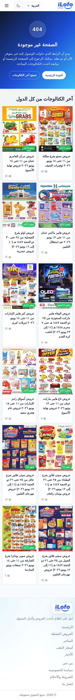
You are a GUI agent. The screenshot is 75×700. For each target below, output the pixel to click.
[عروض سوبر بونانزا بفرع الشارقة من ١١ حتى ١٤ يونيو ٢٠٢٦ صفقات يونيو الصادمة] (19, 529)
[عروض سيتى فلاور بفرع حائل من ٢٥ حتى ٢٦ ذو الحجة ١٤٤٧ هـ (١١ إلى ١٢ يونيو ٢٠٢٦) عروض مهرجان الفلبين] (19, 449)
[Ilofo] (62, 608)
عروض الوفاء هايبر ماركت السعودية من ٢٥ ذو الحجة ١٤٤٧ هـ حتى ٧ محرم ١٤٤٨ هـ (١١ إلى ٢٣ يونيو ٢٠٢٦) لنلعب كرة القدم (56, 326)
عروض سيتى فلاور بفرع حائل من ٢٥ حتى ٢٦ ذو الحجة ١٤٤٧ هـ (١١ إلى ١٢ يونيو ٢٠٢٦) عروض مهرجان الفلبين (20, 485)
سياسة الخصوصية (61, 670)
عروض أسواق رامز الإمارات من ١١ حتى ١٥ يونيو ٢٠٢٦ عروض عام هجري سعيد (20, 407)
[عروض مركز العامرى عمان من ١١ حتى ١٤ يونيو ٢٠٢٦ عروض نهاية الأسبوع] (19, 129)
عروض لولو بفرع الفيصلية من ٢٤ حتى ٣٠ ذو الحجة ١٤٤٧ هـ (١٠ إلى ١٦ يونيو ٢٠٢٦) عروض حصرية (20, 243)
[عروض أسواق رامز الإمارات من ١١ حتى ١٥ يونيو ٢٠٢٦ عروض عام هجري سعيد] (19, 372)
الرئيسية (67, 627)
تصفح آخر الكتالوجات (24, 75)
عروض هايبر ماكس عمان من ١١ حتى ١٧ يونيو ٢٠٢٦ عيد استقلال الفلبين (55, 240)
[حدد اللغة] (33, 5)
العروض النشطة (62, 633)
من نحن (67, 663)
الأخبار (69, 654)
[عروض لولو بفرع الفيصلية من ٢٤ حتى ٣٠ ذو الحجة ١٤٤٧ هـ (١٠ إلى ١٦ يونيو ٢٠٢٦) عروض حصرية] (19, 206)
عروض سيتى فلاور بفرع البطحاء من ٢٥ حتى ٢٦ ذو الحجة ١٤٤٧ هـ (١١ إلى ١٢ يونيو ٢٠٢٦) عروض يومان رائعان (56, 485)
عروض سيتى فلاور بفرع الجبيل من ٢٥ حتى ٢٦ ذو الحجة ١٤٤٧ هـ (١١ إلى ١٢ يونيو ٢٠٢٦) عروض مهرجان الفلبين (55, 566)
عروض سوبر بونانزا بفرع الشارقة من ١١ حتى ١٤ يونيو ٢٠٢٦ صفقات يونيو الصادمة (19, 563)
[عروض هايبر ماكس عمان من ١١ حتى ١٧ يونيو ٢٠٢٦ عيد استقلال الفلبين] (56, 206)
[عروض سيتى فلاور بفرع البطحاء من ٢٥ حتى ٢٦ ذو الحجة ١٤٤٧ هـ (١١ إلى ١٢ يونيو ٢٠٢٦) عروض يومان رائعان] (56, 449)
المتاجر (68, 641)
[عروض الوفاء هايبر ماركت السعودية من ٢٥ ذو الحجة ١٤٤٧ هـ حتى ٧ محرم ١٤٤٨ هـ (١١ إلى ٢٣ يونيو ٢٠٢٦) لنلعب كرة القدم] (56, 287)
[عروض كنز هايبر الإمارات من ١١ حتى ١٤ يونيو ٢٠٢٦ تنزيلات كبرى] (19, 287)
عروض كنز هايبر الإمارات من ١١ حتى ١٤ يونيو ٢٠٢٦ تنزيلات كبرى (19, 319)
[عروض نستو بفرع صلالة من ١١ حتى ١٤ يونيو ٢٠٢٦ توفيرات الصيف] (56, 129)
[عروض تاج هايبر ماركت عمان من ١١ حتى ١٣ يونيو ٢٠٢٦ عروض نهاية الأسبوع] (56, 372)
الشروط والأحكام (61, 677)
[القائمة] (6, 5)
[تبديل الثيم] (18, 5)
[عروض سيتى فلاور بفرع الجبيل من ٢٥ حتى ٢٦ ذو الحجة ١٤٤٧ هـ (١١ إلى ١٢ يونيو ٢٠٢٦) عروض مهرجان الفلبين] (56, 529)
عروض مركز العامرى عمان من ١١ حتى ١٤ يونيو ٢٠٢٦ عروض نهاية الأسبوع (20, 163)
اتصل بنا (67, 684)
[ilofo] (65, 5)
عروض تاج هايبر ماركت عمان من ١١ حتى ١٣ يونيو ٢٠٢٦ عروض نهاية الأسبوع (56, 407)
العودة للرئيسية (54, 75)
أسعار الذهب (64, 647)
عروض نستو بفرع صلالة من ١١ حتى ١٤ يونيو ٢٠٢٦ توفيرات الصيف (56, 161)
